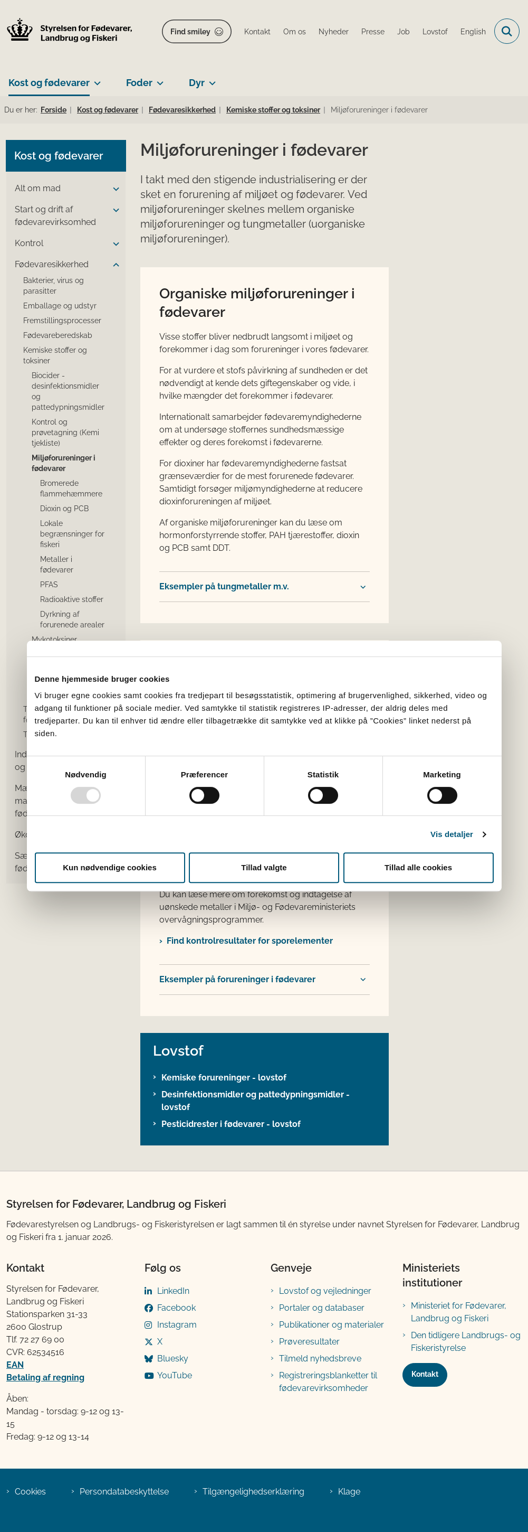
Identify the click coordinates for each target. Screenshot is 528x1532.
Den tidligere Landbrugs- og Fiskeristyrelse (466, 1341)
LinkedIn (173, 1291)
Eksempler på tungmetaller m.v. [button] (224, 586)
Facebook (176, 1308)
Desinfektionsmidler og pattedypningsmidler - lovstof (255, 1100)
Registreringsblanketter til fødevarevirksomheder (328, 1381)
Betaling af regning (45, 1378)
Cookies (30, 1492)
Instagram (177, 1325)
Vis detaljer (451, 834)
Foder (139, 82)
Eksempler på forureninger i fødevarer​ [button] (237, 979)
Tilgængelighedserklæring (253, 1492)
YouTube (174, 1375)
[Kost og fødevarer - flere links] (95, 79)
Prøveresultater (309, 1342)
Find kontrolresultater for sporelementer (250, 941)
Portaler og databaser (321, 1308)
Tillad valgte (263, 867)
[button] (113, 189)
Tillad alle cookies (418, 867)
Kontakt (424, 1374)
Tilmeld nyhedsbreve (320, 1359)
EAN (15, 1365)
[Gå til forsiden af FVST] (66, 31)
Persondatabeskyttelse (124, 1492)
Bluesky (172, 1359)
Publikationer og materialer (331, 1325)
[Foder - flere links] (158, 79)
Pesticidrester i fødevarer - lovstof (231, 1124)
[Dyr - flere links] (210, 79)
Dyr (197, 82)
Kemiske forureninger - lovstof (223, 1078)
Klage (349, 1492)
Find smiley (190, 31)
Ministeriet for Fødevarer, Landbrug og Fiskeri (458, 1312)
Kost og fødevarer (49, 82)
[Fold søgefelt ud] (507, 31)
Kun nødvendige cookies (110, 867)
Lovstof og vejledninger (325, 1291)
